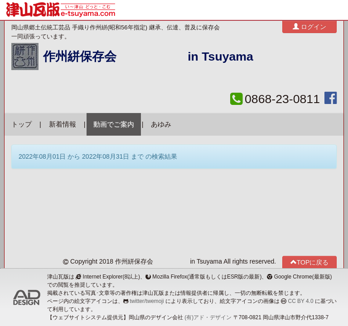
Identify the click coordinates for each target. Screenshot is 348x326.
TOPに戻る (309, 262)
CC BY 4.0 (301, 301)
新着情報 (62, 124)
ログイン (309, 26)
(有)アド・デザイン (208, 317)
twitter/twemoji (147, 301)
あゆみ (161, 124)
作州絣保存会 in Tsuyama (148, 56)
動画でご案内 (113, 124)
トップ (21, 124)
